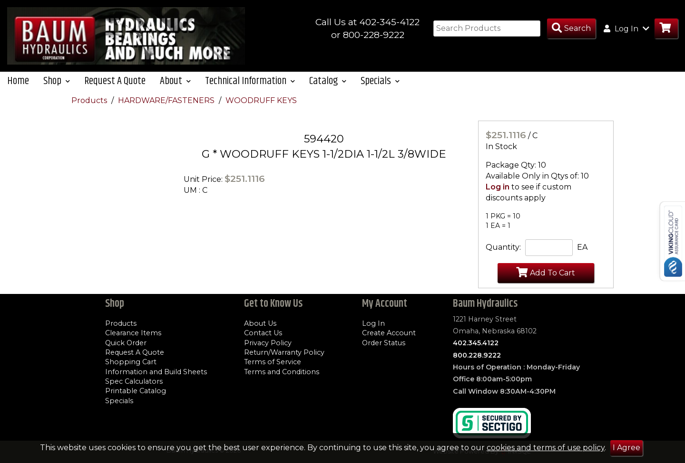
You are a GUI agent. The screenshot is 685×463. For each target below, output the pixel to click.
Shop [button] (56, 81)
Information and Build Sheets (156, 372)
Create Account (389, 333)
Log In (373, 323)
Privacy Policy (268, 343)
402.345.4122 (476, 343)
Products (90, 100)
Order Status (383, 343)
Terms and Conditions (281, 372)
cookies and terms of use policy (546, 447)
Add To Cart (545, 272)
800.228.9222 (477, 355)
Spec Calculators (134, 381)
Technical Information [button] (250, 81)
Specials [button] (380, 81)
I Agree (626, 447)
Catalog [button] (327, 81)
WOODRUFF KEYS (261, 100)
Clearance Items (133, 333)
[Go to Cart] (666, 29)
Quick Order (126, 343)
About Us (260, 323)
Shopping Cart (131, 362)
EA (582, 247)
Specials (119, 401)
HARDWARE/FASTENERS (167, 100)
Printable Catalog (135, 391)
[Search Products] (571, 29)
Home (18, 81)
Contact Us (263, 333)
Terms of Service (272, 362)
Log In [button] (626, 28)
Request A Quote (115, 81)
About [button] (175, 81)
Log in (497, 186)
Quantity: (503, 247)
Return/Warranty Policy (284, 352)
